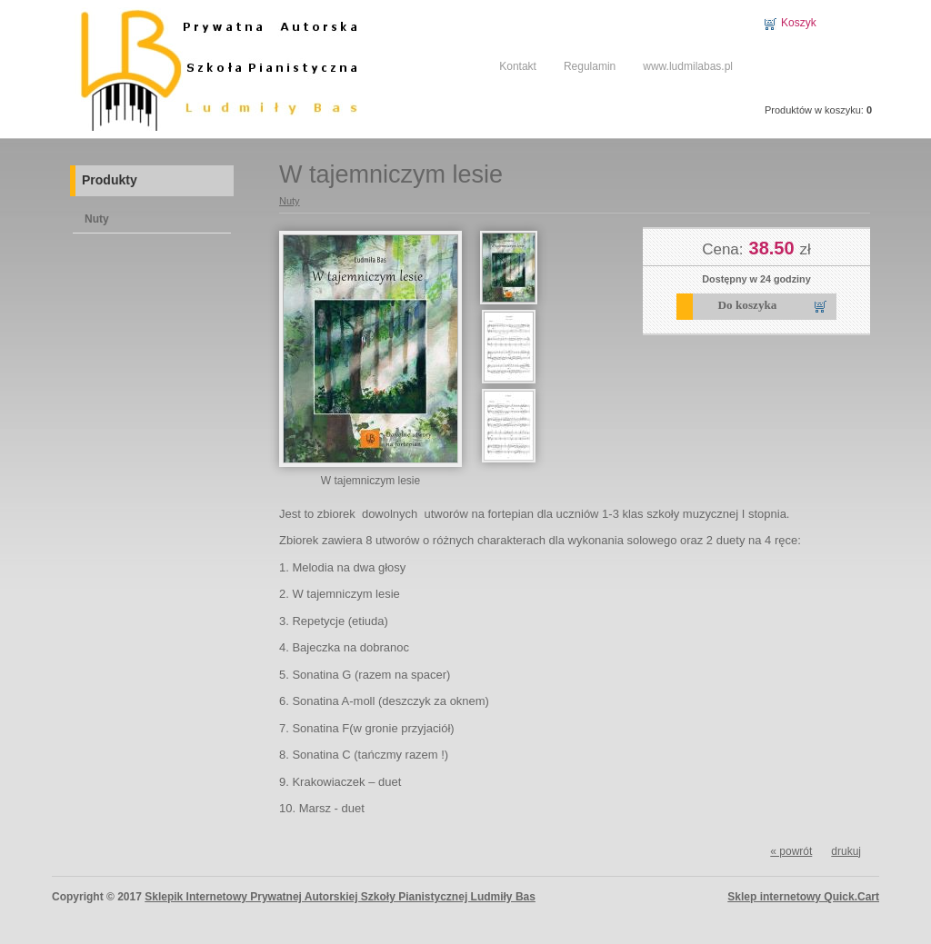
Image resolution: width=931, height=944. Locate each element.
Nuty (97, 219)
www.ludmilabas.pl (688, 66)
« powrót (791, 851)
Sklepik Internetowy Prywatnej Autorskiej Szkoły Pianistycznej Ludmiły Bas (340, 896)
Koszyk (798, 22)
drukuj (846, 851)
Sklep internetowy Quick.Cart (803, 896)
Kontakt (517, 66)
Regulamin (590, 66)
